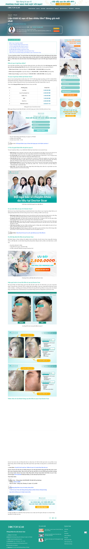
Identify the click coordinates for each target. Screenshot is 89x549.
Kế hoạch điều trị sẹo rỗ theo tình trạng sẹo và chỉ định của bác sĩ (32, 143)
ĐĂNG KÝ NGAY (41, 130)
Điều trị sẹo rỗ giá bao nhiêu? (16, 43)
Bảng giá (57, 8)
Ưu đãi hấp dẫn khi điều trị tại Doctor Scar (19, 49)
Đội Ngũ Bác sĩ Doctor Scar (19, 24)
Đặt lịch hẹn (56, 31)
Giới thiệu (66, 529)
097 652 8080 (14, 534)
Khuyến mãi (71, 8)
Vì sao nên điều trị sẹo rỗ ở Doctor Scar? (18, 47)
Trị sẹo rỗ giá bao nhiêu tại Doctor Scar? (18, 44)
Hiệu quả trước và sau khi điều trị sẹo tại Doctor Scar (21, 51)
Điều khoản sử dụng (68, 543)
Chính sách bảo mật (68, 541)
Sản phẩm (43, 8)
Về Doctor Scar (31, 8)
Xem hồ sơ (56, 28)
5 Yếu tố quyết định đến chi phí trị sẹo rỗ (18, 46)
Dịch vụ (38, 8)
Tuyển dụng (77, 8)
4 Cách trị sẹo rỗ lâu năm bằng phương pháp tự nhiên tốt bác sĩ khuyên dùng (28, 489)
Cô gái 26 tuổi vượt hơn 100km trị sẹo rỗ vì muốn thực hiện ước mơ (31, 467)
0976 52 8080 (17, 481)
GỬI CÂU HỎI (70, 95)
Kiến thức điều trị (63, 8)
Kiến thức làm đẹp (67, 539)
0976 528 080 (17, 474)
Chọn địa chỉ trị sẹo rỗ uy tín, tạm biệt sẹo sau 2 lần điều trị (30, 232)
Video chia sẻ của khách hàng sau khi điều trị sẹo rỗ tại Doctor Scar (25, 52)
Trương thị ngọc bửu (37, 27)
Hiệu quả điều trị (50, 8)
